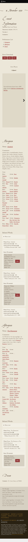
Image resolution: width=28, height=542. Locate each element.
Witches (4, 194)
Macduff (4, 183)
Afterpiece (7, 44)
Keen (15, 198)
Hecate (7, 212)
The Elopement (12, 334)
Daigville (16, 227)
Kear (11, 223)
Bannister (18, 343)
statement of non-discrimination (17, 537)
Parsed (17, 73)
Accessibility (5, 517)
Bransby (16, 185)
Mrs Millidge (13, 408)
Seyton (7, 202)
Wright (15, 210)
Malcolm (4, 191)
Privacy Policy (12, 519)
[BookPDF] (14, 103)
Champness (17, 212)
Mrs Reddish (17, 214)
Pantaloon (4, 379)
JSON (5, 57)
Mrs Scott (14, 223)
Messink (16, 381)
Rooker (15, 372)
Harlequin (4, 374)
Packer (15, 196)
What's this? (8, 240)
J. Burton (16, 396)
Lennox (8, 200)
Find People (5, 521)
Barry (15, 177)
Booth (11, 395)
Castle (18, 395)
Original (18, 70)
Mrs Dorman (17, 225)
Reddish (16, 181)
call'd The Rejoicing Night (5, 415)
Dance (6, 46)
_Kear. (15, 368)
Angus (7, 198)
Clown (7, 375)
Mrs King (16, 410)
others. (11, 229)
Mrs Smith (17, 406)
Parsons (16, 193)
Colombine (5, 412)
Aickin (15, 187)
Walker (16, 398)
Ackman (16, 202)
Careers (3, 519)
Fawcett (16, 200)
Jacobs (14, 395)
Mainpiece (7, 42)
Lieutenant (4, 366)
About (21, 519)
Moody (11, 194)
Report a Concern (17, 517)
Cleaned (9, 73)
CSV (14, 57)
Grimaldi (16, 377)
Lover (7, 381)
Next (23, 103)
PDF (9, 70)
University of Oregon (9, 523)
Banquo (8, 196)
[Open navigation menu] (1, 1)
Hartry (15, 393)
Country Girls (5, 402)
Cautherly (16, 189)
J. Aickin (16, 204)
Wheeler (12, 396)
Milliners (4, 406)
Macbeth (10, 150)
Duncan (8, 185)
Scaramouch (5, 389)
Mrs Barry (16, 217)
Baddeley (16, 194)
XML (10, 57)
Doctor (7, 210)
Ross (7, 187)
